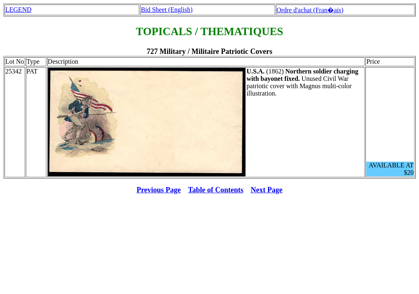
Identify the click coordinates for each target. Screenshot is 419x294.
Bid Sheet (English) (166, 9)
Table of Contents (215, 190)
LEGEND (18, 9)
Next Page (266, 190)
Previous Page (159, 190)
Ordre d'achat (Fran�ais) (310, 10)
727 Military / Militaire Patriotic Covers (209, 51)
